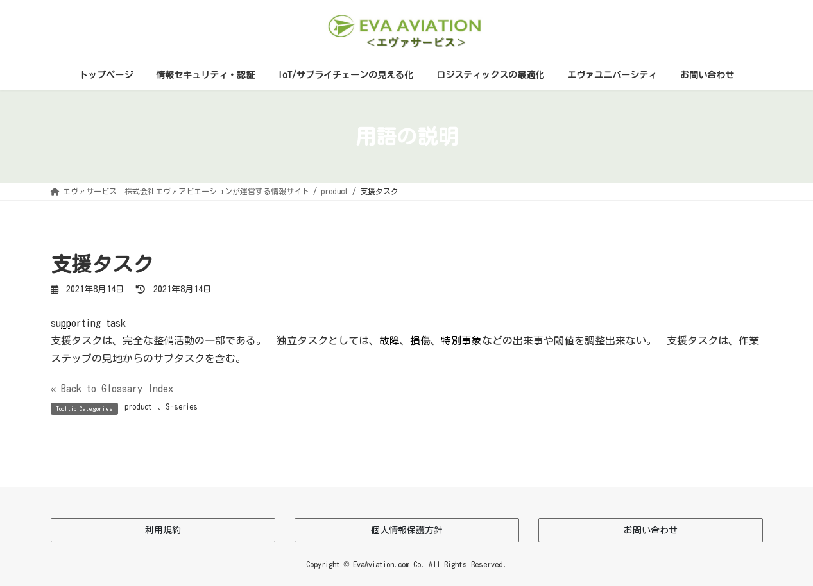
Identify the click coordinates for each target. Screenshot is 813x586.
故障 (389, 340)
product (138, 406)
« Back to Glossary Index (112, 388)
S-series (182, 406)
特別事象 (461, 340)
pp (66, 323)
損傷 (420, 340)
